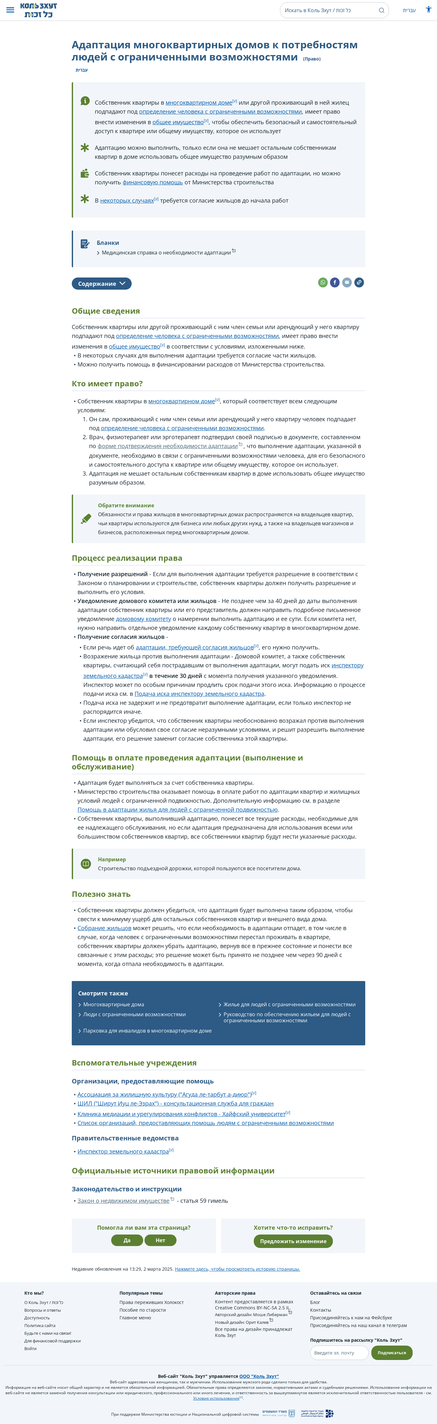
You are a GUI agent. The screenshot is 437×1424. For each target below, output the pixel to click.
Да (127, 1240)
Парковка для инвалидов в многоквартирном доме (147, 1030)
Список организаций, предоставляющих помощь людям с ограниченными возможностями (206, 1123)
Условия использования (216, 1398)
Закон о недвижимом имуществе (123, 1200)
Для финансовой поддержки (55, 1341)
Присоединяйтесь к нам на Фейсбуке (350, 1318)
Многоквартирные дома (113, 1004)
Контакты (319, 1310)
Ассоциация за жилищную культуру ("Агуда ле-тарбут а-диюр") (164, 1094)
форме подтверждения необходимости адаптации (168, 446)
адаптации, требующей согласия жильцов (195, 647)
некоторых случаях (127, 200)
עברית (409, 10)
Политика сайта (41, 1325)
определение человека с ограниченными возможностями (220, 111)
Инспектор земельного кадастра (123, 1151)
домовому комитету (143, 619)
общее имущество (178, 122)
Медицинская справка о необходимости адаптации (166, 252)
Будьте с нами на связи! (51, 1333)
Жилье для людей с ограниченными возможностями (290, 1004)
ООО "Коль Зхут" (259, 1376)
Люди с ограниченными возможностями (134, 1014)
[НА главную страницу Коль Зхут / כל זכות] (44, 10)
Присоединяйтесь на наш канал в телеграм (357, 1325)
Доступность (38, 1318)
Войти (31, 1348)
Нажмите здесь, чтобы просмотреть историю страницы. (237, 1269)
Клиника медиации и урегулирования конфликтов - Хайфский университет (181, 1114)
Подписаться (391, 1353)
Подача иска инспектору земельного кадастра (199, 693)
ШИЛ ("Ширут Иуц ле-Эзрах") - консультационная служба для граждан (176, 1103)
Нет (160, 1240)
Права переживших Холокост (151, 1302)
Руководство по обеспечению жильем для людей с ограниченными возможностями (287, 1017)
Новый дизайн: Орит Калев (244, 1330)
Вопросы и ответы (44, 1310)
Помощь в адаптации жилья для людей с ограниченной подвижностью (178, 809)
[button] (10, 10)
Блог (313, 1302)
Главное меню (135, 1318)
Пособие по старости (142, 1310)
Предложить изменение (293, 1241)
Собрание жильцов (104, 928)
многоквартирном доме (199, 102)
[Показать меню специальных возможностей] (428, 10)
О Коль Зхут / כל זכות (46, 1302)
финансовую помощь (153, 182)
